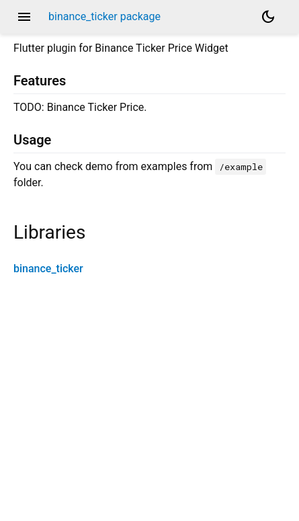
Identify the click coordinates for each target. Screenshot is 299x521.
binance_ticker (48, 268)
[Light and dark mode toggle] (268, 17)
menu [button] (24, 17)
